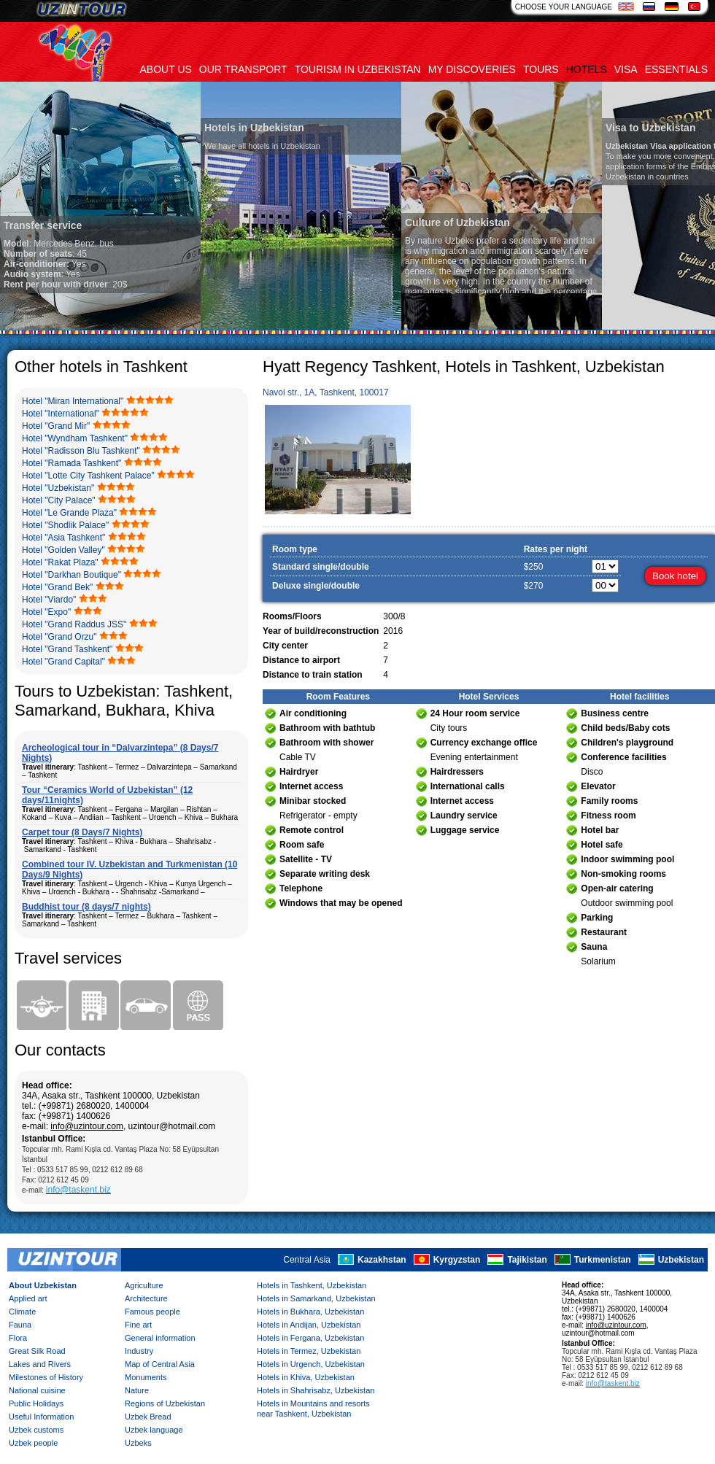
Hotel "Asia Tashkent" (63, 537)
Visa (626, 69)
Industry (139, 1351)
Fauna (20, 1324)
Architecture (146, 1298)
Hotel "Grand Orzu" (59, 637)
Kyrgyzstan (457, 1260)
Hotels (586, 69)
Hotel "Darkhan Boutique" (71, 575)
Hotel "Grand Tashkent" (67, 649)
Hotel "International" (60, 413)
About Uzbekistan (43, 1285)
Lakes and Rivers (40, 1364)
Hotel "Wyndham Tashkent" (75, 438)
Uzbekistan (681, 1260)
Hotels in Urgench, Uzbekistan (311, 1364)
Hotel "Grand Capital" (63, 662)
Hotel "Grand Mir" (56, 426)
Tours (541, 69)
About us (166, 69)
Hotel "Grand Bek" (57, 587)
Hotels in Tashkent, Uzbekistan (311, 1285)
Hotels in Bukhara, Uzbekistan (310, 1311)
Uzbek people (33, 1442)
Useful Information (41, 1416)
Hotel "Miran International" (72, 401)
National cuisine (37, 1390)
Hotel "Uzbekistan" (58, 488)
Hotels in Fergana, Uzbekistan (310, 1337)
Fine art (138, 1324)
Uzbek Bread (148, 1416)
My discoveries (472, 69)
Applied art (28, 1298)
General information (160, 1337)
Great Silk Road (37, 1351)
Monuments (145, 1377)
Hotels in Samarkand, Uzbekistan (316, 1298)
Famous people (152, 1311)
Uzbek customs (36, 1429)
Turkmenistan (602, 1260)
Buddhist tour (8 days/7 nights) (86, 907)
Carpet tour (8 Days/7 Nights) (82, 832)
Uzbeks (138, 1442)
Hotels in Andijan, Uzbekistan (308, 1324)
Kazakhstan (382, 1260)
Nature (137, 1390)
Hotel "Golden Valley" (63, 550)
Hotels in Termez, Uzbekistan (308, 1351)
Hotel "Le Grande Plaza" (69, 513)
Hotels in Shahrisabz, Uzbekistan (315, 1390)
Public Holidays (36, 1403)
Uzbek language (154, 1429)
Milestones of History (46, 1377)
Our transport (243, 69)
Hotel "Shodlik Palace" (65, 525)
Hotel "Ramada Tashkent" (71, 463)
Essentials (676, 69)
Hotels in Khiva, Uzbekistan (306, 1377)
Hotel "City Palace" (59, 500)
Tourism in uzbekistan (358, 69)
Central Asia (307, 1260)
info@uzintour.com (86, 1126)
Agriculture (144, 1285)
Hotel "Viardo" (49, 599)
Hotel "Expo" (46, 612)
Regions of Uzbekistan (165, 1403)
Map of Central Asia (160, 1364)
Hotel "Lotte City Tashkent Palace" (88, 475)
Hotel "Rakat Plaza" (60, 562)
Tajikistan (526, 1260)
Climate (22, 1311)
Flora (18, 1337)
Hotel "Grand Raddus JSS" (74, 624)
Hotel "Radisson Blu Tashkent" (81, 451)
